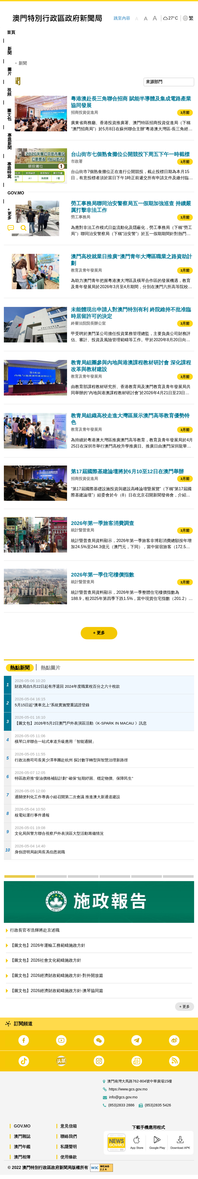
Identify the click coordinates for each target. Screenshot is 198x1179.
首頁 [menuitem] (11, 32)
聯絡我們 (68, 1140)
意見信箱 (68, 1130)
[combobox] (169, 86)
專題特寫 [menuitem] (138, 32)
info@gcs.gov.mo (123, 1101)
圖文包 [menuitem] (87, 32)
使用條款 (68, 1161)
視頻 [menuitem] (66, 32)
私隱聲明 (68, 1151)
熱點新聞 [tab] (20, 671)
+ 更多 (184, 1011)
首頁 (8, 67)
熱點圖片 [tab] (50, 671)
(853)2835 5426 (158, 1109)
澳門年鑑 (22, 1151)
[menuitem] (29, 32)
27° (173, 18)
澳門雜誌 (22, 1140)
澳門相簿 (22, 1161)
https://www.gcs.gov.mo (128, 1093)
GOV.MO (22, 1130)
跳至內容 (121, 18)
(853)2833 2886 (121, 1109)
